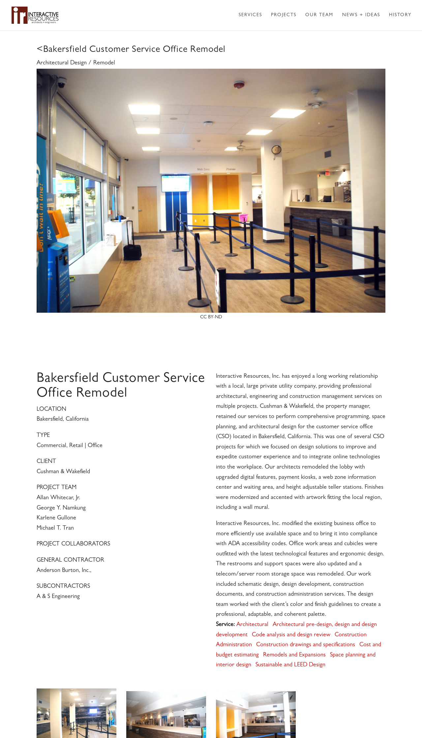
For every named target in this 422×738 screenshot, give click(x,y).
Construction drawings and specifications (305, 645)
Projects (283, 15)
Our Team (319, 15)
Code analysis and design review (291, 635)
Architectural (252, 625)
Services (250, 15)
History (400, 15)
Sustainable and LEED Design (290, 665)
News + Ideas (361, 15)
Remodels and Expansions (294, 655)
